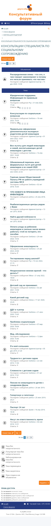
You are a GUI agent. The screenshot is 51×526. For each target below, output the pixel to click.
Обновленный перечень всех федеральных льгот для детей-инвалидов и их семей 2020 (26, 164)
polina (31, 197)
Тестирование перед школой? (25, 258)
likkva (31, 275)
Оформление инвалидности (24, 246)
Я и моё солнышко (19, 346)
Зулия (31, 410)
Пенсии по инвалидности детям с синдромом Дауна (27, 384)
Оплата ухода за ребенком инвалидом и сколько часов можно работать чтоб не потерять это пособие (27, 230)
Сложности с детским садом (24, 370)
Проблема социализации (22, 322)
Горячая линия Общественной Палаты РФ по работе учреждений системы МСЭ (27, 179)
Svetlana (32, 118)
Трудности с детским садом (24, 358)
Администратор (35, 82)
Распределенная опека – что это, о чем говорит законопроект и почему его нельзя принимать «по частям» (28, 77)
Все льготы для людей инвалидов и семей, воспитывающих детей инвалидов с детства (27, 148)
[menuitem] (7, 23)
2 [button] (27, 437)
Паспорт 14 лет (17, 407)
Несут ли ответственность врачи (26, 419)
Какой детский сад (19, 297)
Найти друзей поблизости (23, 217)
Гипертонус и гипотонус (22, 395)
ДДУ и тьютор (17, 309)
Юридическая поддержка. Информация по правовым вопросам (23, 98)
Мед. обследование (20, 334)
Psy (30, 103)
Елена (31, 300)
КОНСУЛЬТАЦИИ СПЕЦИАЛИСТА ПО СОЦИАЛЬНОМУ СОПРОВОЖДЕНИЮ (25, 50)
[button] (14, 63)
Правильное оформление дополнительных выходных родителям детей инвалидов (24, 131)
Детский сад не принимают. (23, 285)
